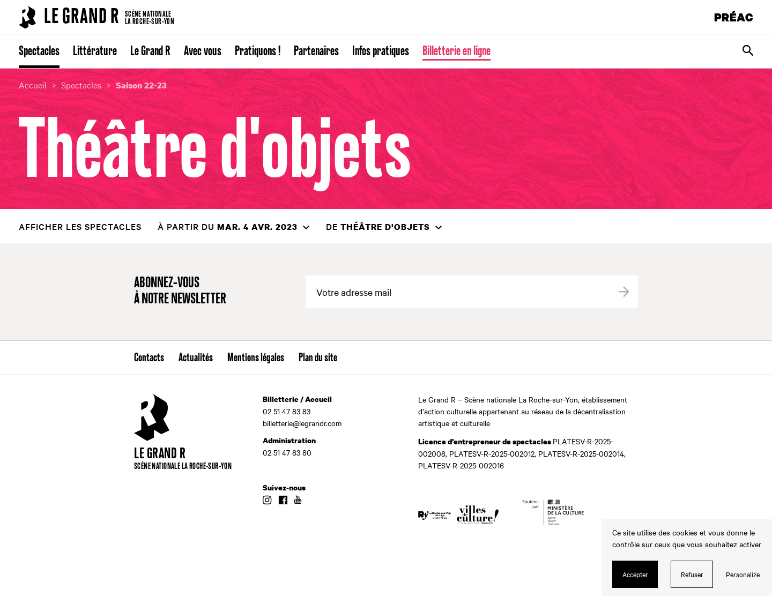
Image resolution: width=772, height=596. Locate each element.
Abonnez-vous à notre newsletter (180, 291)
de (378, 226)
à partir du (228, 226)
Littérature (95, 51)
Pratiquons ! (257, 51)
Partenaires (316, 51)
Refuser (692, 574)
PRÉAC (734, 17)
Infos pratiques (380, 51)
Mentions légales (255, 358)
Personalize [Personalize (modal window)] (743, 574)
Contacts (149, 358)
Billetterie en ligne (456, 51)
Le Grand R (150, 51)
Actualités (196, 358)
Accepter (635, 574)
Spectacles (39, 51)
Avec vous (202, 51)
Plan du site (318, 358)
